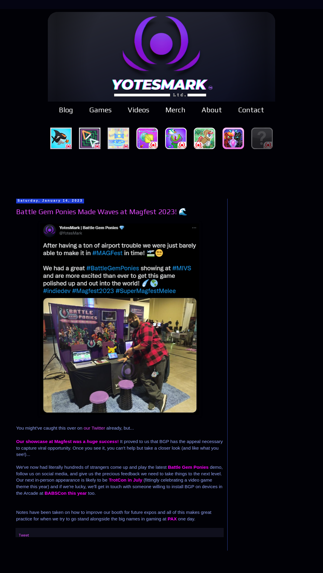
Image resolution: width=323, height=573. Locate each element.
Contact (251, 110)
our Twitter (94, 427)
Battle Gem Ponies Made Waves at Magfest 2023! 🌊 (102, 212)
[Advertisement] (161, 173)
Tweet (24, 535)
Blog (66, 110)
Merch (175, 110)
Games (100, 110)
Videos (138, 110)
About (212, 110)
